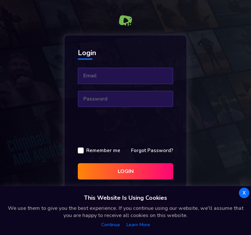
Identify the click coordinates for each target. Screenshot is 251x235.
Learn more (138, 225)
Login (126, 171)
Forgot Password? (152, 150)
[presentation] (127, 126)
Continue (110, 225)
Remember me (103, 150)
